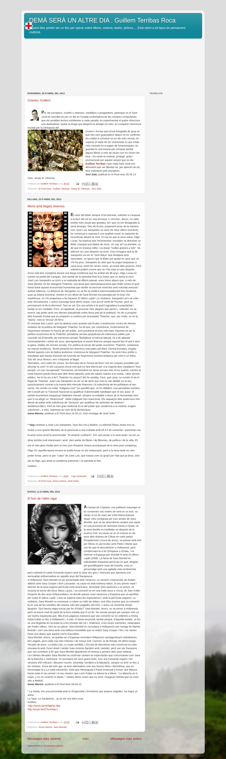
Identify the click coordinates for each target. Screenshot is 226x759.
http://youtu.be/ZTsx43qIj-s (43, 709)
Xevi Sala (96, 188)
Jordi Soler (73, 481)
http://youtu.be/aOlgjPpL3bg (44, 705)
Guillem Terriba (94, 163)
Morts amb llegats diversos (46, 206)
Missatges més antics (126, 738)
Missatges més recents (44, 738)
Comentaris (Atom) (53, 745)
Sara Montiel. (60, 727)
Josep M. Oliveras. (80, 188)
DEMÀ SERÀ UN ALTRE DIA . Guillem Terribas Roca (102, 20)
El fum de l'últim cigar (42, 498)
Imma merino (59, 481)
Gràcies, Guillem (39, 100)
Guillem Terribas (61, 188)
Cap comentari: (79, 476)
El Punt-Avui (45, 188)
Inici (86, 738)
